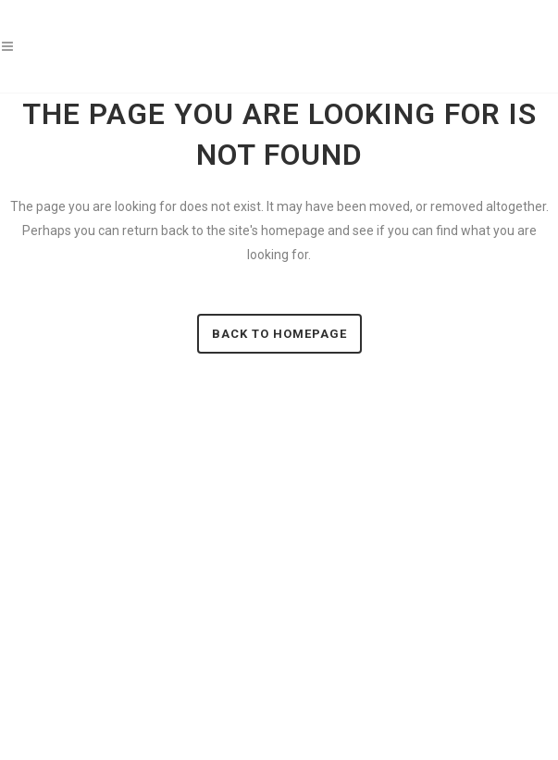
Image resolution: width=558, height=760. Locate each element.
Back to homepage (279, 334)
